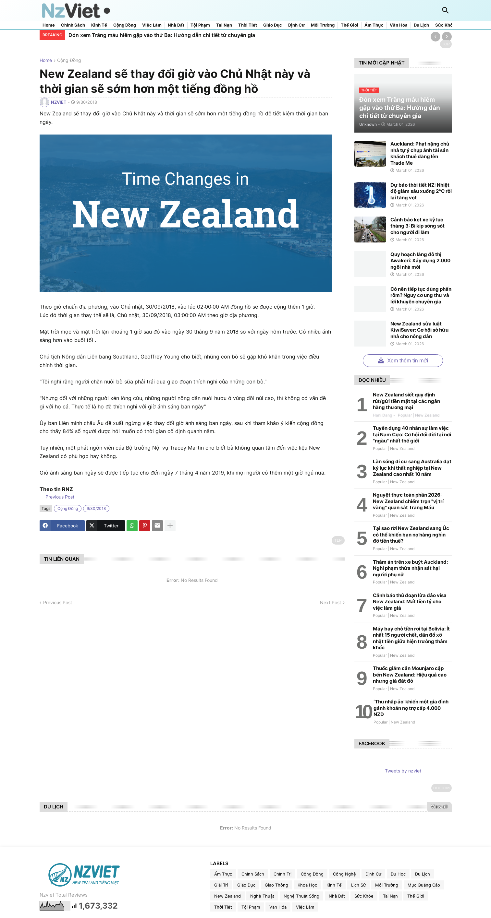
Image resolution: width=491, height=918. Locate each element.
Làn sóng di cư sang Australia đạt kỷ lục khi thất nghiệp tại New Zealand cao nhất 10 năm (412, 467)
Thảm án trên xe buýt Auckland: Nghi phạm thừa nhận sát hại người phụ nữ (410, 568)
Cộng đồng (124, 25)
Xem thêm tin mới (403, 360)
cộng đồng (69, 60)
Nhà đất (176, 25)
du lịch (422, 874)
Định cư (296, 25)
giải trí (221, 885)
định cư (373, 874)
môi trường (386, 885)
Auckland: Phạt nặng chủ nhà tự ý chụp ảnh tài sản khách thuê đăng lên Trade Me (419, 153)
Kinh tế (99, 25)
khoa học (307, 885)
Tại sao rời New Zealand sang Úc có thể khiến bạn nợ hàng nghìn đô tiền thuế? (411, 534)
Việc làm (152, 25)
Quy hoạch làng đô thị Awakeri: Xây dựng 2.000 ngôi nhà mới (420, 260)
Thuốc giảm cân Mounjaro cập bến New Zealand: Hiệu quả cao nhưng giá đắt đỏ (410, 674)
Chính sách (73, 25)
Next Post (330, 602)
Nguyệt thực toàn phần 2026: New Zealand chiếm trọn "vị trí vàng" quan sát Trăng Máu (408, 501)
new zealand (227, 896)
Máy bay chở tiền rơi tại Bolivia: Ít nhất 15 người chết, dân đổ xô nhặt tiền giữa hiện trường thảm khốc (411, 638)
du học (398, 874)
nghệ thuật (262, 896)
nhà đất (337, 896)
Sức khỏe (445, 25)
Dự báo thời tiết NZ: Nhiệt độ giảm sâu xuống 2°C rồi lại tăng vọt (421, 191)
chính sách (252, 874)
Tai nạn (224, 25)
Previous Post (59, 497)
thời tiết (223, 907)
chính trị (282, 874)
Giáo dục (272, 25)
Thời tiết (247, 25)
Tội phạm (200, 25)
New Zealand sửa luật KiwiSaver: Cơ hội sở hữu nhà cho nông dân (419, 330)
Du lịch (421, 25)
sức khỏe (364, 896)
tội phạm (250, 907)
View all (439, 806)
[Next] (447, 36)
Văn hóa (399, 25)
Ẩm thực (374, 25)
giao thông (276, 885)
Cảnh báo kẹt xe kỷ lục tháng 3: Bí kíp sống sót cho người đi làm (417, 226)
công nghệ (344, 874)
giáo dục (246, 885)
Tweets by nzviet (403, 770)
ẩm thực (223, 874)
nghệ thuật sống (301, 896)
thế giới (415, 896)
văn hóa (278, 907)
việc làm (305, 907)
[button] (445, 11)
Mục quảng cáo (424, 885)
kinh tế (334, 885)
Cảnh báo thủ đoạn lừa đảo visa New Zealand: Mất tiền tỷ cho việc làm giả (410, 601)
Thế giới (349, 25)
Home (49, 25)
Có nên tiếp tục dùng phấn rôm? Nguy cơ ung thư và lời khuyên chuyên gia (420, 295)
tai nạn (390, 896)
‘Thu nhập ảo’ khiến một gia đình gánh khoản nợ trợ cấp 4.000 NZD (411, 708)
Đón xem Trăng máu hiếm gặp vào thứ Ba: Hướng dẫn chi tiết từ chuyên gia (161, 35)
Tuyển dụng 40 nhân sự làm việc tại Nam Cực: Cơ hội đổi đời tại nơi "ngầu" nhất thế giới (412, 434)
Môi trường (323, 25)
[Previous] (435, 36)
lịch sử (358, 885)
